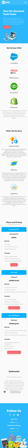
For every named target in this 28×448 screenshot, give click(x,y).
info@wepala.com (14, 431)
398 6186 (14, 428)
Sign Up (14, 264)
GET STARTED (7, 27)
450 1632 (14, 422)
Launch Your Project (14, 352)
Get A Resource (14, 307)
